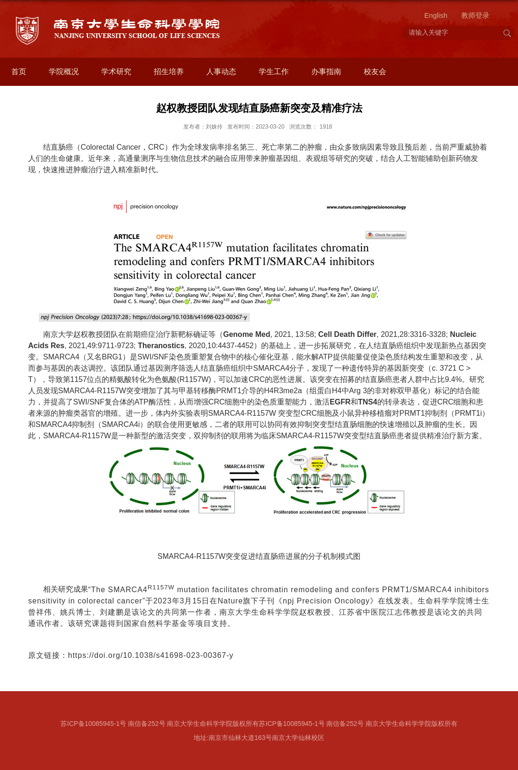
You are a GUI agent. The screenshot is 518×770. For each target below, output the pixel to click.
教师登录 (475, 15)
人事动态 (221, 72)
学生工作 (274, 72)
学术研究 (116, 72)
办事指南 (326, 72)
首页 (18, 72)
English (435, 15)
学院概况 (64, 72)
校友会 (375, 72)
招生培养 (169, 72)
